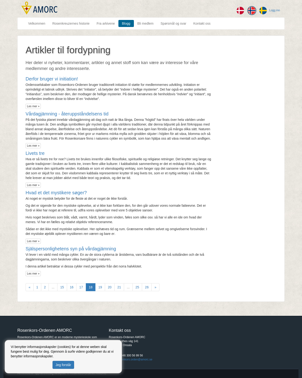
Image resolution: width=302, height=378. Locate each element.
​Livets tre (35, 153)
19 (100, 287)
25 (137, 287)
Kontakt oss (201, 23)
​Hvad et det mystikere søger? (56, 192)
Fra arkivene (106, 23)
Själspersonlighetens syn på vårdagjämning (71, 248)
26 (147, 287)
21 (119, 287)
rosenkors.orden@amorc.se (134, 359)
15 (62, 287)
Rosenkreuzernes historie (71, 23)
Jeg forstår (63, 365)
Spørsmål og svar (173, 23)
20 (110, 287)
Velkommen (36, 23)
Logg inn (274, 10)
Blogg (126, 23)
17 (81, 287)
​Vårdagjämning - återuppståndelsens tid (67, 113)
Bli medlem (145, 23)
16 (72, 287)
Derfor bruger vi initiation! (52, 78)
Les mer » (33, 106)
